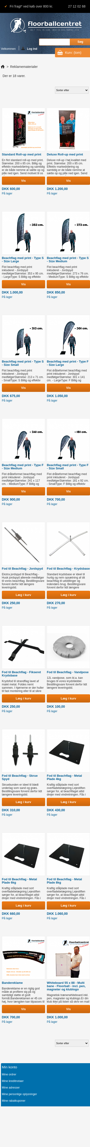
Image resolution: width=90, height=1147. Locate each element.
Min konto (9, 1067)
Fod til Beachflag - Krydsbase (68, 568)
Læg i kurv (23, 595)
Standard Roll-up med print (21, 154)
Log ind (29, 48)
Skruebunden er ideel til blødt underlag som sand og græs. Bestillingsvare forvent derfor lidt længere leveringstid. (22, 789)
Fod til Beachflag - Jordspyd (22, 568)
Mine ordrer (9, 1074)
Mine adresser (11, 1087)
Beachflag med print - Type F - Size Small (67, 466)
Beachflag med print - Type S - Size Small (23, 363)
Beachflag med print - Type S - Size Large (23, 259)
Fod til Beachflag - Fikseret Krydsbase (21, 673)
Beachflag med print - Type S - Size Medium (68, 259)
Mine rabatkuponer (13, 1100)
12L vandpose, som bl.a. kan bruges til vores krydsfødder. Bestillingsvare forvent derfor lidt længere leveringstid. (67, 682)
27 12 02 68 (77, 6)
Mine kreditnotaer (13, 1081)
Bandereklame (12, 983)
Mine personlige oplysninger (19, 1094)
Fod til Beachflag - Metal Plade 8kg (64, 880)
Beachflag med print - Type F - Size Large (67, 363)
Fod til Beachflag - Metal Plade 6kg (19, 880)
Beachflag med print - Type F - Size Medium (22, 466)
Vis (23, 180)
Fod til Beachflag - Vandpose (68, 672)
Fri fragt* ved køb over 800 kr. (31, 6)
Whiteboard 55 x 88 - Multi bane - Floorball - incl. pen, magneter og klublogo (66, 986)
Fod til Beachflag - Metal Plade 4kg (64, 777)
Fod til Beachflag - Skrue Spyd (20, 777)
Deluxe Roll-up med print (65, 154)
